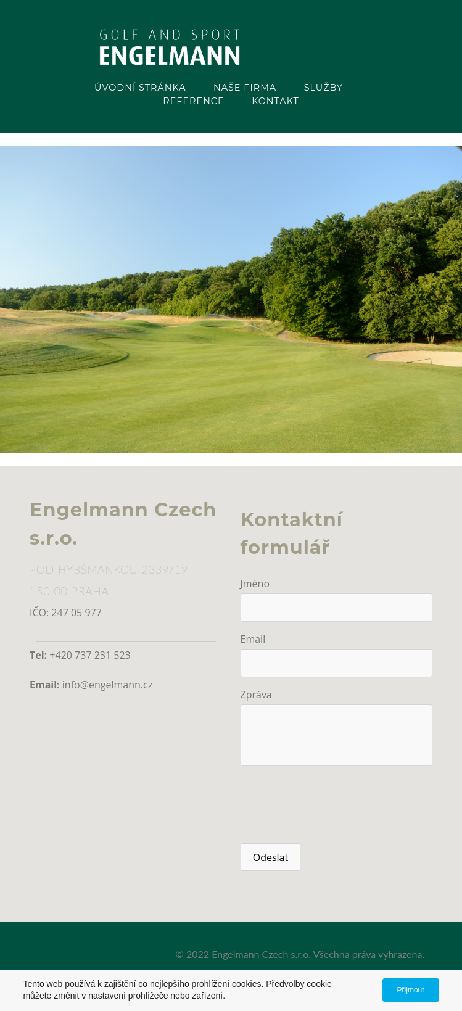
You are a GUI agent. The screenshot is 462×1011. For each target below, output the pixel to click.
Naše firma (244, 87)
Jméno (255, 583)
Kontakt (275, 101)
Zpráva (256, 694)
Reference (193, 101)
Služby (323, 87)
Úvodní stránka (140, 87)
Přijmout (410, 990)
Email (253, 639)
